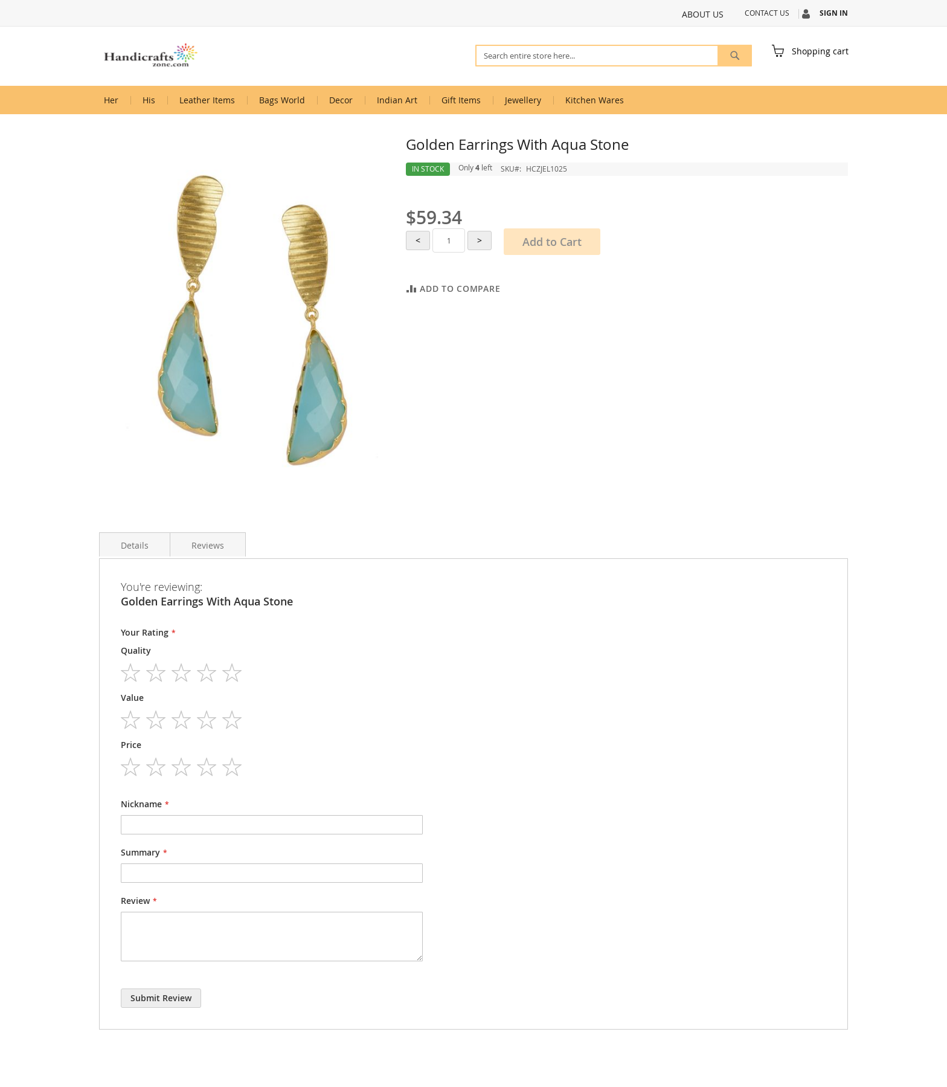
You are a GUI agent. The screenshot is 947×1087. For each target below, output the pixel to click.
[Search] (734, 55)
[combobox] (613, 55)
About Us (703, 14)
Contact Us (767, 13)
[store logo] (150, 55)
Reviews (207, 545)
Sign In (834, 13)
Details (135, 545)
